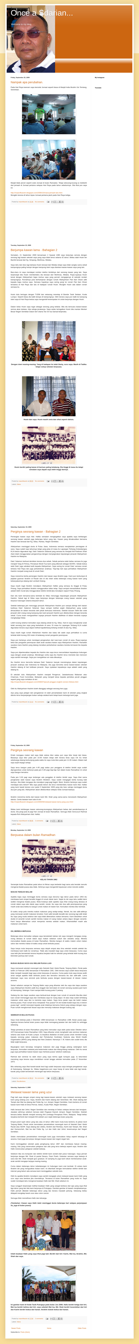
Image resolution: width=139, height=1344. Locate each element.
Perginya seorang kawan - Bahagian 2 (36, 531)
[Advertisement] (49, 224)
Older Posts (82, 1328)
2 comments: (39, 821)
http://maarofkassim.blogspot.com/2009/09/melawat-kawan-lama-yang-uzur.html (42, 802)
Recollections (21, 1081)
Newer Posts (15, 1328)
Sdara (19, 484)
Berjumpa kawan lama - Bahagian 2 (34, 250)
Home (49, 1328)
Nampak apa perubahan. (27, 82)
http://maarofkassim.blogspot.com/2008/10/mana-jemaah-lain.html (36, 193)
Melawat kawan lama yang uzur (31, 1092)
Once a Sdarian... (42, 12)
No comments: (40, 202)
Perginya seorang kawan (27, 750)
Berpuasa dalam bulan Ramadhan (33, 835)
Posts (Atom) (25, 1332)
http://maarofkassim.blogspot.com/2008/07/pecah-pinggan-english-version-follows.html (44, 682)
